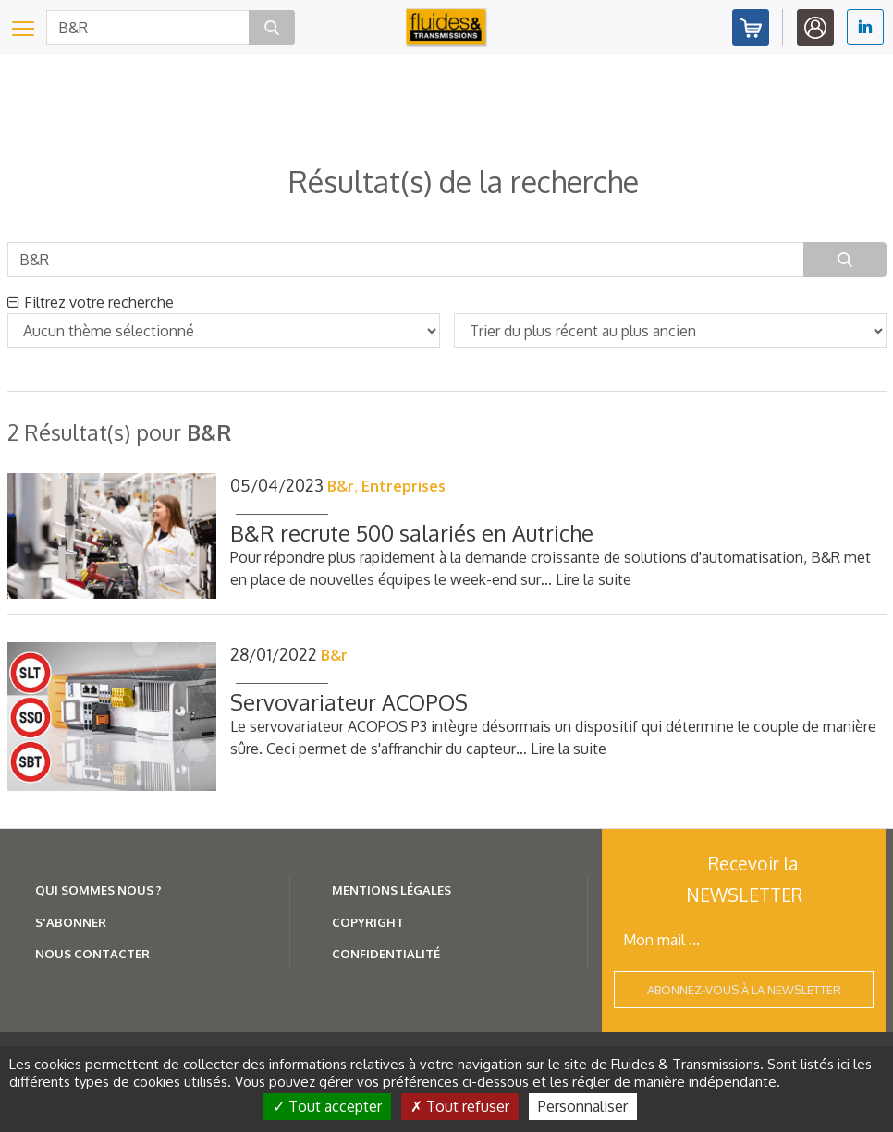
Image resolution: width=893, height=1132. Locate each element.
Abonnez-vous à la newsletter (744, 989)
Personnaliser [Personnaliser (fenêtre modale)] (583, 1106)
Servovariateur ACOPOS (349, 701)
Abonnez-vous (750, 27)
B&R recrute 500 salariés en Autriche (411, 532)
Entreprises (403, 486)
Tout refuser (459, 1106)
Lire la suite (593, 579)
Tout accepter (327, 1106)
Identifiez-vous (815, 27)
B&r (340, 486)
